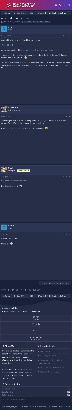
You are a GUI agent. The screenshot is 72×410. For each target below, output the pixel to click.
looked (35, 22)
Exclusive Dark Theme (10, 308)
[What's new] (64, 5)
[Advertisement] (36, 85)
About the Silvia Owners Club (52, 367)
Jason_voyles (36, 336)
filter (29, 22)
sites (41, 22)
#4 (70, 234)
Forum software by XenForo (19, 406)
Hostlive (60, 406)
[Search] (69, 5)
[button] (2, 5)
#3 (70, 177)
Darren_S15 (13, 107)
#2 (70, 116)
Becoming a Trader (48, 355)
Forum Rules (45, 351)
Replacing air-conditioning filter (14, 181)
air (25, 22)
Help (35, 311)
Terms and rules (10, 311)
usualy (47, 22)
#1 (70, 36)
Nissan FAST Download (49, 372)
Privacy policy (24, 311)
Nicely (11, 168)
